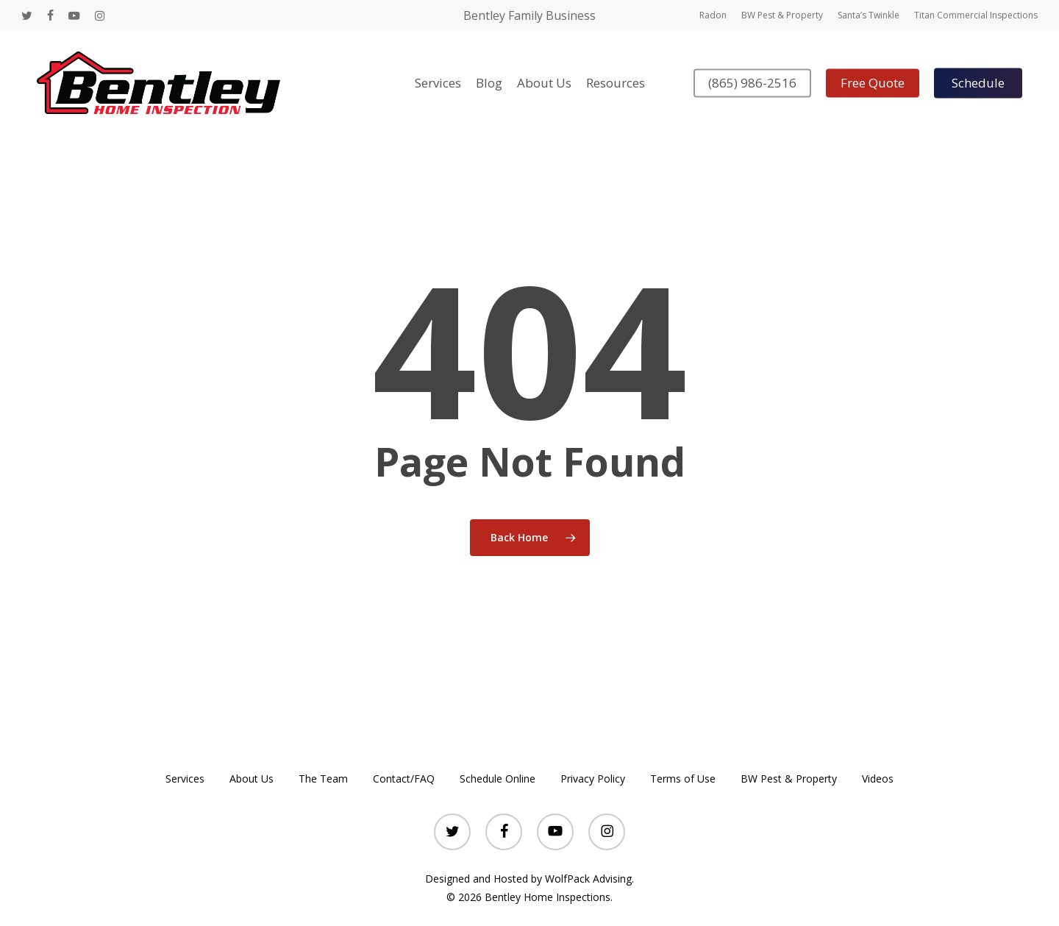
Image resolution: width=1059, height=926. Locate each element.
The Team (323, 779)
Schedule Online (497, 779)
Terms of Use (683, 779)
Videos (878, 779)
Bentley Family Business (529, 15)
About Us (251, 779)
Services (184, 779)
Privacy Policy (592, 779)
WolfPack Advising (588, 879)
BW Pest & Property (789, 779)
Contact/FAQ (404, 779)
